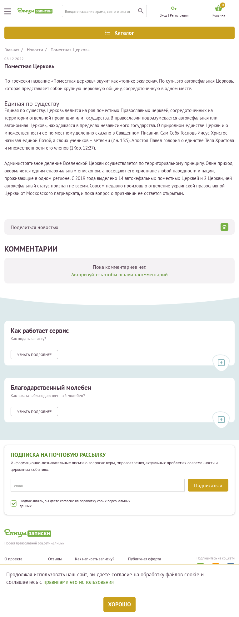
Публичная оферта (144, 559)
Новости (35, 50)
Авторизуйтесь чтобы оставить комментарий (119, 274)
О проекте (13, 559)
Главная (11, 50)
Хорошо (119, 604)
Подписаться (208, 485)
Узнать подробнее (34, 354)
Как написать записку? (94, 559)
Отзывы (55, 559)
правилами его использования (78, 582)
